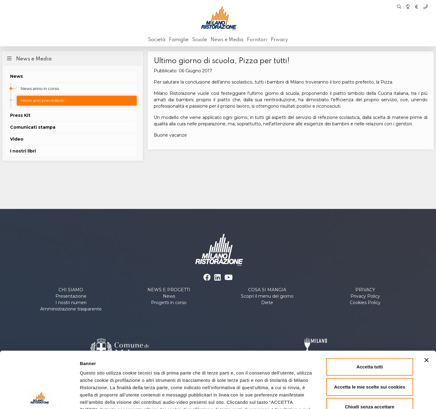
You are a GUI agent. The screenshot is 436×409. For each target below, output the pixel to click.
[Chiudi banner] (426, 309)
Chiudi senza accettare (370, 355)
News (169, 296)
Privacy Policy (365, 296)
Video (16, 139)
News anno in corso (40, 88)
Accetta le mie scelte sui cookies (369, 335)
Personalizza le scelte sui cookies (341, 397)
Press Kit (20, 115)
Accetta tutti (370, 315)
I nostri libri (23, 151)
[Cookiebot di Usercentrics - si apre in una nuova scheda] (39, 397)
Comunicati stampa (32, 127)
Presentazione (70, 296)
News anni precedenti (42, 100)
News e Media (28, 58)
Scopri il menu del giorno (267, 296)
